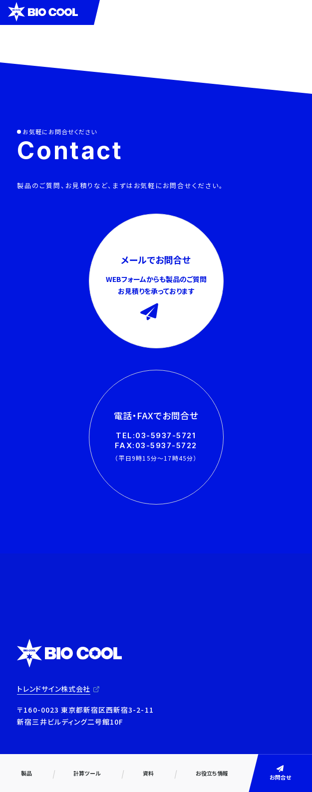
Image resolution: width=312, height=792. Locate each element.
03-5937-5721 (165, 435)
